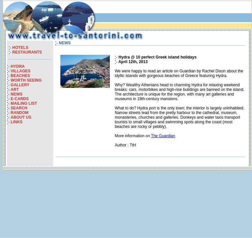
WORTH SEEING (26, 80)
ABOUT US (21, 117)
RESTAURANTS (27, 52)
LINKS (16, 122)
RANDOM (19, 112)
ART (15, 89)
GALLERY (20, 85)
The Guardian (163, 136)
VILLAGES (20, 71)
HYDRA (18, 66)
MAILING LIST (24, 103)
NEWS (16, 94)
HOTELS (20, 47)
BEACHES (20, 75)
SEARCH (19, 108)
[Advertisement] (173, 16)
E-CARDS (20, 99)
